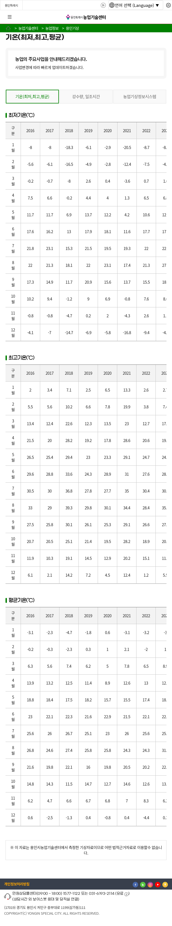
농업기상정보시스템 (139, 96)
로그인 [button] (162, 17)
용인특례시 (11, 5)
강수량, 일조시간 (86, 96)
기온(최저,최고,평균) (32, 96)
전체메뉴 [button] (10, 17)
